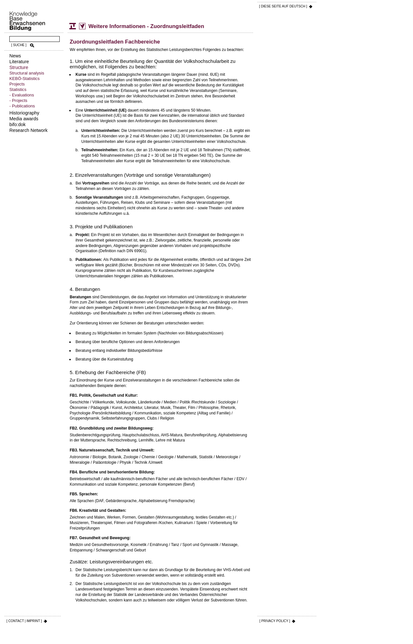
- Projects (18, 100)
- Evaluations (21, 95)
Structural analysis (26, 73)
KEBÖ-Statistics (24, 78)
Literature (19, 61)
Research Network (28, 130)
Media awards (23, 118)
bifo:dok (17, 124)
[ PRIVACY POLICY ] (274, 621)
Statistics (17, 89)
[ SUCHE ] (18, 45)
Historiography (24, 112)
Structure (18, 67)
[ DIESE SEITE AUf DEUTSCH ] (283, 6)
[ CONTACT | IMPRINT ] (24, 621)
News (15, 55)
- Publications (22, 106)
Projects (17, 84)
